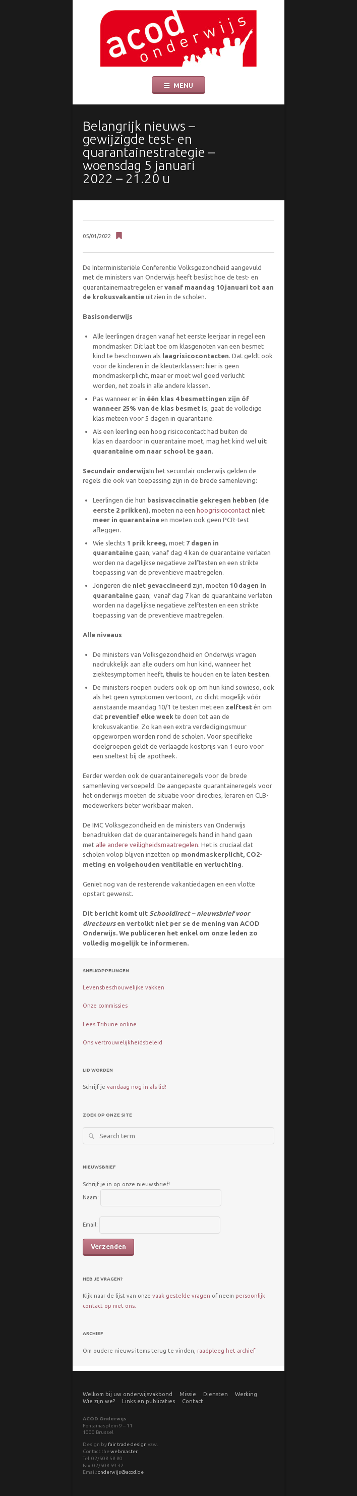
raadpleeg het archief (226, 1351)
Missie (188, 1394)
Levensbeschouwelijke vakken (123, 987)
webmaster (124, 1451)
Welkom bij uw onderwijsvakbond (127, 1394)
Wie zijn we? (99, 1401)
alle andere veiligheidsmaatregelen (147, 844)
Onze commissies (105, 1006)
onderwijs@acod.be (121, 1472)
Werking (246, 1394)
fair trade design (127, 1444)
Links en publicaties (148, 1401)
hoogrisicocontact (223, 510)
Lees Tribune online (110, 1024)
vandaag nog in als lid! (136, 1087)
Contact (192, 1401)
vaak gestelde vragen (181, 1296)
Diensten (215, 1394)
